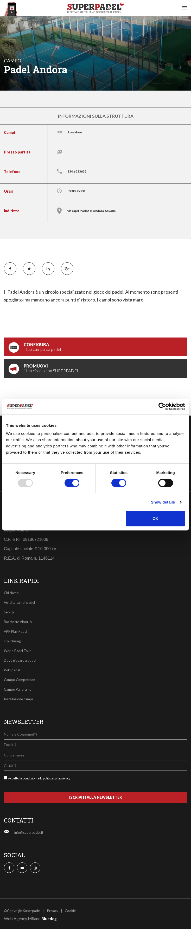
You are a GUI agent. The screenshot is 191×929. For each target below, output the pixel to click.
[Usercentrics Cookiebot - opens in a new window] (162, 406)
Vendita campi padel (19, 602)
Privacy (52, 911)
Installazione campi (18, 699)
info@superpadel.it (28, 832)
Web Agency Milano (22, 918)
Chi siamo (11, 593)
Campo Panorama (17, 689)
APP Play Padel (15, 631)
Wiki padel (12, 670)
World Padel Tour (17, 651)
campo (12, 60)
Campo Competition (19, 680)
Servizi (9, 612)
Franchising (12, 641)
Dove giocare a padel (20, 660)
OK (155, 518)
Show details (163, 502)
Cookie (70, 911)
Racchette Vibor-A (18, 622)
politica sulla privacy (56, 778)
